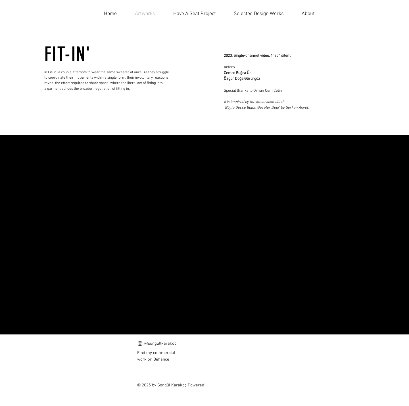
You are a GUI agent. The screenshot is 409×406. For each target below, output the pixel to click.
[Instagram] (140, 343)
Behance (161, 359)
